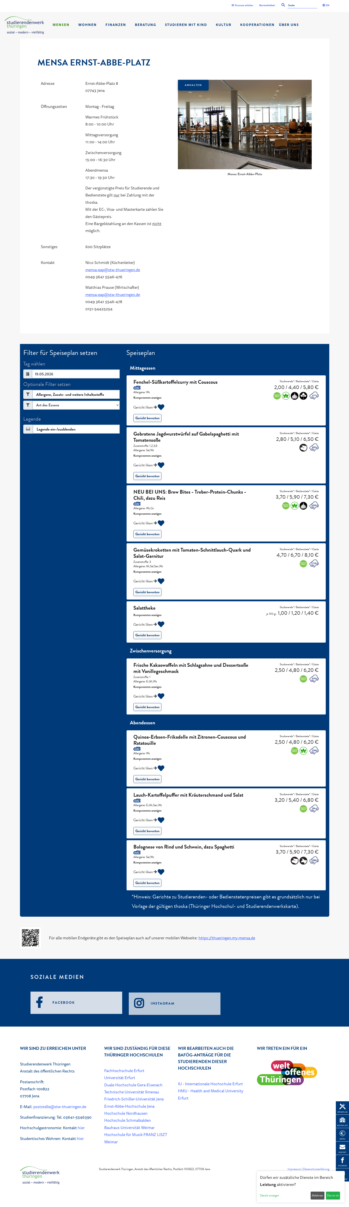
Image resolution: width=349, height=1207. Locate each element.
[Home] (24, 25)
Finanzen (116, 24)
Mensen (61, 24)
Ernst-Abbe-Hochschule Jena (129, 1106)
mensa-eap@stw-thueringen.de (112, 270)
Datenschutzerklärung (316, 1169)
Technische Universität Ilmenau (131, 1092)
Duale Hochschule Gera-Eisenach (133, 1085)
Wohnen (87, 24)
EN (325, 5)
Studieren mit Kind (186, 24)
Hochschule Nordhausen (125, 1113)
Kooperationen (257, 24)
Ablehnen (317, 1195)
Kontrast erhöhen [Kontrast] (242, 5)
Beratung (145, 24)
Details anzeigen (269, 1195)
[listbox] (245, 128)
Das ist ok (333, 1195)
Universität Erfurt (119, 1077)
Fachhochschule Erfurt (124, 1070)
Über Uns (289, 24)
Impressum (294, 1169)
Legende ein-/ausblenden (56, 429)
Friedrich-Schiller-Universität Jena (134, 1099)
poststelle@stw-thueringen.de (59, 1106)
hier (81, 1128)
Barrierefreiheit (267, 5)
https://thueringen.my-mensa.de (227, 938)
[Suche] (302, 5)
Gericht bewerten (147, 418)
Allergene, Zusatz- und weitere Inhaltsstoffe (70, 394)
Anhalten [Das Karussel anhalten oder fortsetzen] (193, 85)
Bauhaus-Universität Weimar (129, 1127)
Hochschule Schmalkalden (127, 1120)
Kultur (223, 24)
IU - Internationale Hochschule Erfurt (210, 1084)
